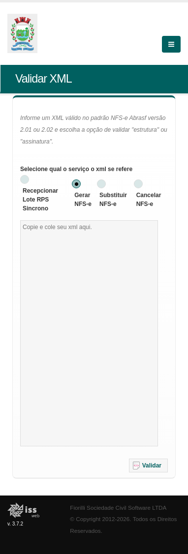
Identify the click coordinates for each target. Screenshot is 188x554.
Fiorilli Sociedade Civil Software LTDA (118, 507)
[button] (148, 465)
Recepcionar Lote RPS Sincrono (40, 199)
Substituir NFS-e (113, 199)
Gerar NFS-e (83, 199)
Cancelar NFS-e (148, 199)
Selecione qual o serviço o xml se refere (76, 169)
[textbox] (89, 333)
